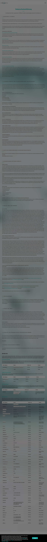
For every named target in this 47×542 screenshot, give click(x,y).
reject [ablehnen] (4, 539)
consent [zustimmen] (12, 540)
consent (35, 538)
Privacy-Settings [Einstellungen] (25, 538)
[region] (23, 538)
